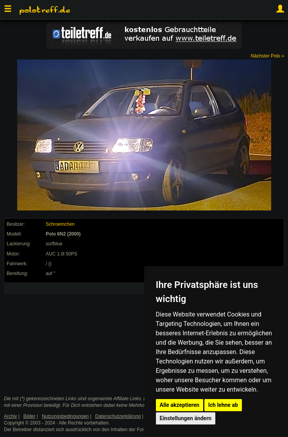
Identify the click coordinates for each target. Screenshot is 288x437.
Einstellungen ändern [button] (186, 418)
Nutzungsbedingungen (65, 416)
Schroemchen (60, 224)
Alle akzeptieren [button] (180, 405)
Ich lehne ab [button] (223, 405)
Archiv (10, 416)
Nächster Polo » (267, 56)
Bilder (29, 416)
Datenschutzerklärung (118, 416)
